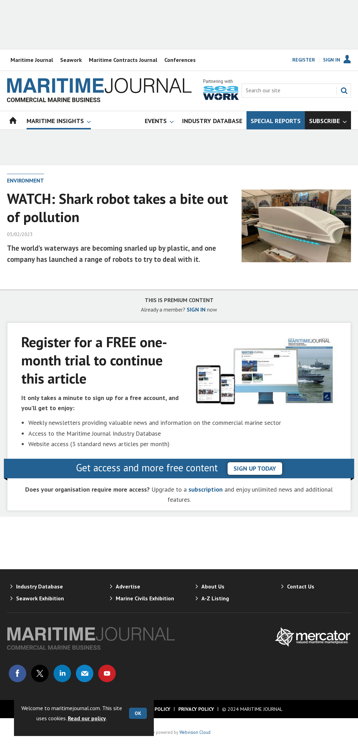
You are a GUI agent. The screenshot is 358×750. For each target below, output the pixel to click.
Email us (85, 673)
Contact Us (300, 586)
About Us (212, 586)
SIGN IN (196, 309)
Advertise (128, 586)
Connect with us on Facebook (17, 673)
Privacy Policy (196, 709)
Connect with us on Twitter (40, 673)
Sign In (331, 60)
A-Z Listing (215, 598)
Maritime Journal (31, 59)
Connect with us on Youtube (107, 673)
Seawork (71, 59)
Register (303, 60)
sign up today (255, 468)
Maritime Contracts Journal (123, 59)
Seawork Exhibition (40, 598)
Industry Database (39, 586)
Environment (25, 180)
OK (138, 713)
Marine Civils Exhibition (145, 598)
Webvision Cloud (194, 732)
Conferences (180, 59)
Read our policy (87, 718)
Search (344, 90)
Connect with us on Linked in (62, 673)
